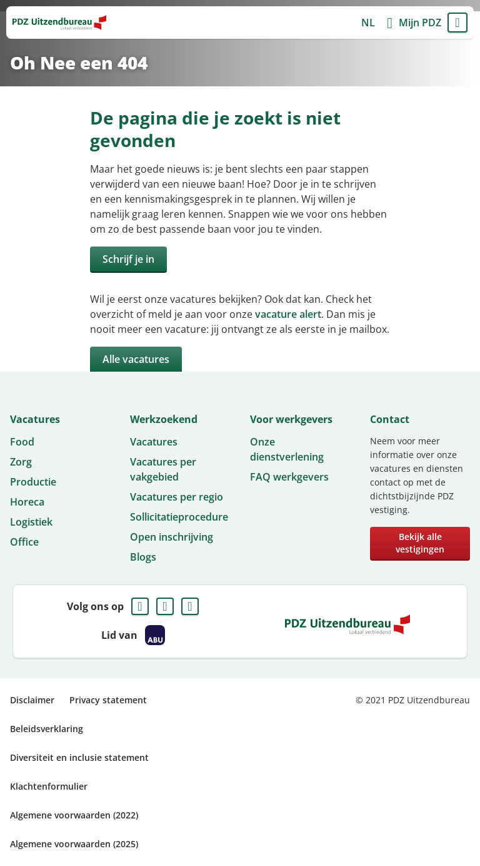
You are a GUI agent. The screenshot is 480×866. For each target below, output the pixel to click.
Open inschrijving (171, 537)
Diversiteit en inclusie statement (79, 757)
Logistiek (31, 522)
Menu (458, 23)
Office (24, 542)
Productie (33, 482)
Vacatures (154, 442)
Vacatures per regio (176, 497)
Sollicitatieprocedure (179, 517)
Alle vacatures (135, 359)
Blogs (143, 557)
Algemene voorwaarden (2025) (74, 844)
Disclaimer (32, 700)
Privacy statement (108, 700)
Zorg (21, 462)
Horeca (27, 502)
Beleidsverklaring (46, 729)
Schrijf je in (128, 259)
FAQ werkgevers (289, 477)
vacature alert (288, 314)
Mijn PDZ (420, 22)
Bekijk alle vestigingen (420, 543)
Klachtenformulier (49, 786)
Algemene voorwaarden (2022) (74, 815)
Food (22, 442)
